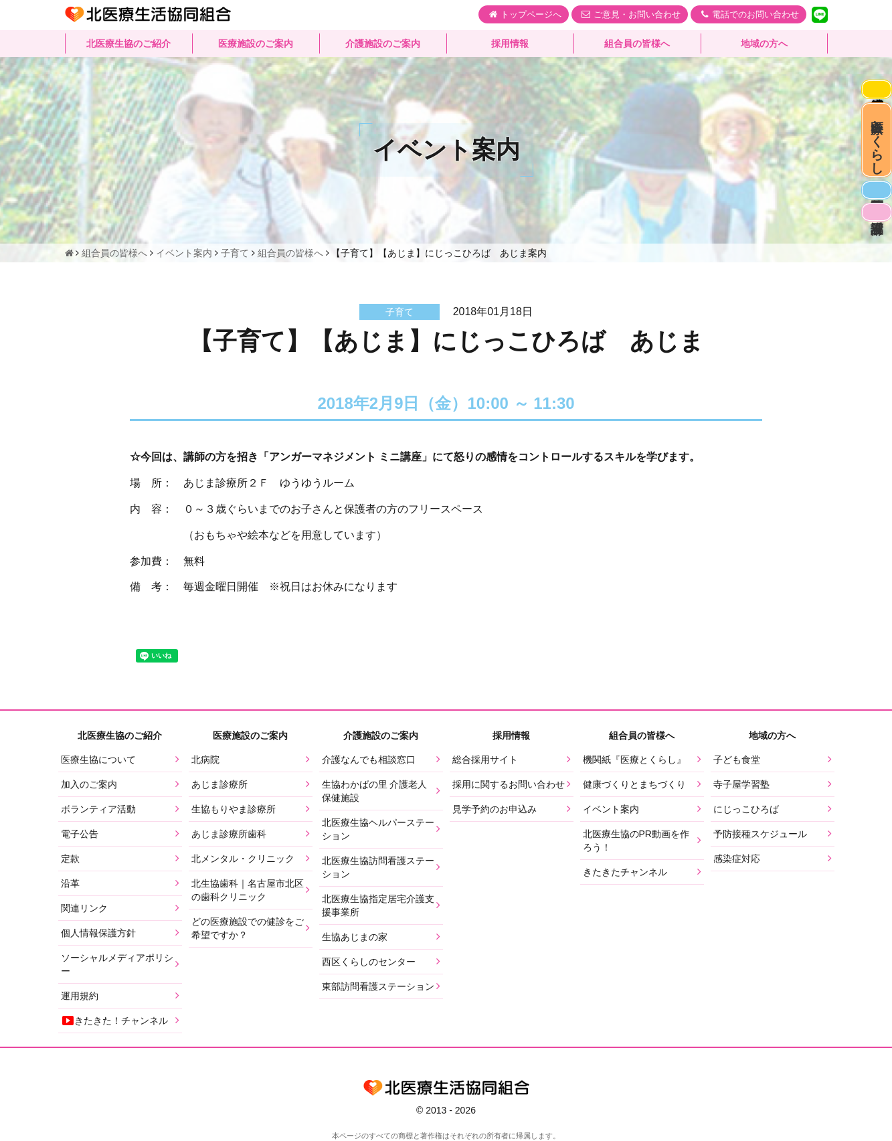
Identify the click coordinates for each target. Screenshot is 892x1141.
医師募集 (873, 229)
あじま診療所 (219, 784)
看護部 (873, 260)
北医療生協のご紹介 (128, 43)
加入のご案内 (89, 784)
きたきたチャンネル (625, 872)
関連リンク (84, 908)
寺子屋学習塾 (741, 784)
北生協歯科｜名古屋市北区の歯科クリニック (247, 890)
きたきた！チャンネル (114, 1020)
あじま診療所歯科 (228, 833)
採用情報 (510, 43)
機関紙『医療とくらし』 (634, 759)
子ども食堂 (736, 759)
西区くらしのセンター (369, 961)
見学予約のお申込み (494, 809)
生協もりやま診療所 (233, 809)
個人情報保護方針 (98, 933)
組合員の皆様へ (637, 43)
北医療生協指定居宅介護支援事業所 (378, 905)
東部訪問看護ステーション (378, 986)
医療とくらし (874, 161)
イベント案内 (611, 809)
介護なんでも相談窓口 (369, 759)
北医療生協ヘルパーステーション (378, 829)
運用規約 (79, 995)
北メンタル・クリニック (242, 858)
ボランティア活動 (98, 809)
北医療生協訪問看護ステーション (378, 867)
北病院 (205, 759)
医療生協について (98, 759)
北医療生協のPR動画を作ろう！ (636, 840)
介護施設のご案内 (382, 43)
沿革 (70, 883)
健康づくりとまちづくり (634, 784)
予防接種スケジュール (760, 833)
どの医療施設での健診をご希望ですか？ (247, 928)
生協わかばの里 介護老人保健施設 (375, 791)
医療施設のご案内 (255, 43)
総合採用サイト (485, 759)
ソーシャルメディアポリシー (117, 964)
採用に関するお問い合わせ (508, 784)
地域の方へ (764, 43)
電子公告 (79, 833)
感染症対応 (873, 94)
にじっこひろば (746, 809)
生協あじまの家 (354, 937)
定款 (70, 858)
